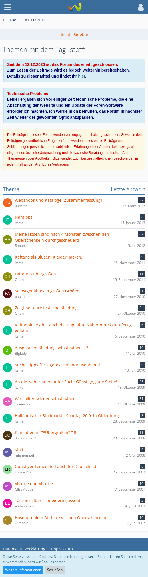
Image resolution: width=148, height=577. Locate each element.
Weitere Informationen (23, 569)
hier (81, 76)
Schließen (55, 569)
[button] (8, 7)
